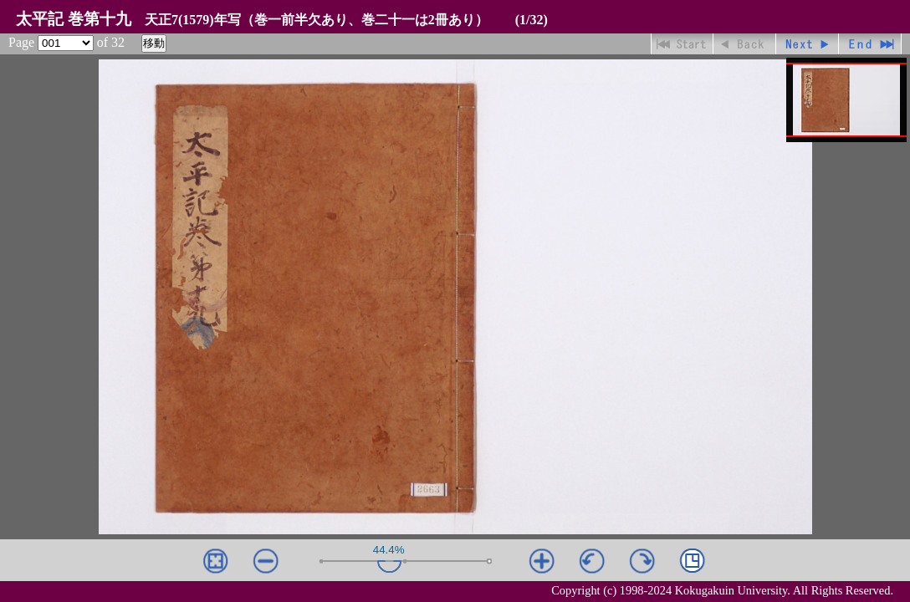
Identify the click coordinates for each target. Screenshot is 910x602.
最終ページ (870, 43)
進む (807, 43)
